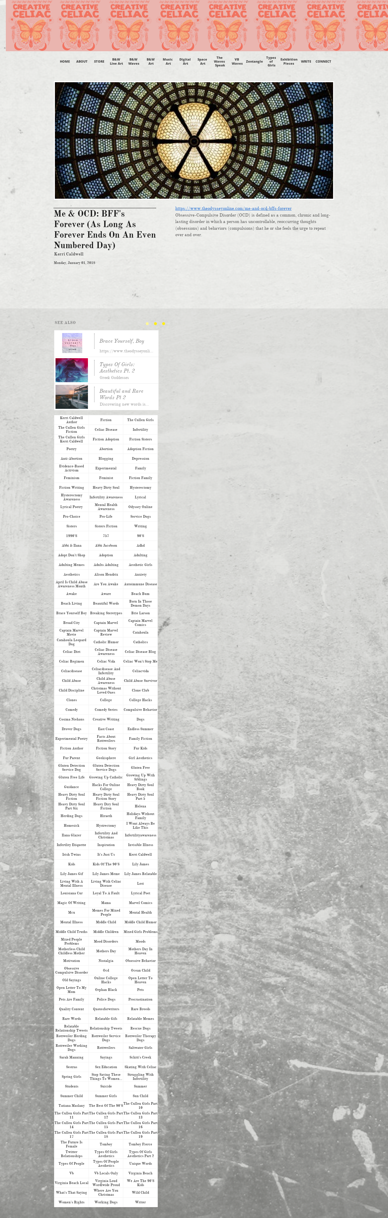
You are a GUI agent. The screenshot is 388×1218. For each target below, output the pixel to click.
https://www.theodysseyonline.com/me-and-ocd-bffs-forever (233, 208)
